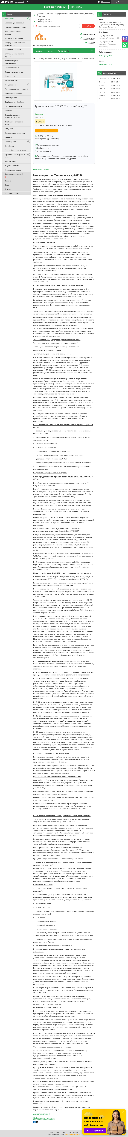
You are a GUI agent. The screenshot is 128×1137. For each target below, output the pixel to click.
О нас (7, 185)
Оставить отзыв (89, 38)
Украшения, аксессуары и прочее (15, 155)
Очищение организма (13, 93)
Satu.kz (75, 1132)
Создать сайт (19, 2)
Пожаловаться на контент (73, 1134)
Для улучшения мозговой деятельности (15, 43)
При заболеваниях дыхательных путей (12, 116)
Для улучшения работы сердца (14, 55)
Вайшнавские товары (13, 170)
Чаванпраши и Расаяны (14, 38)
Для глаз (8, 110)
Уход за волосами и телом (15, 89)
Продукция (9, 18)
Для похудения (11, 98)
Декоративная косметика (15, 133)
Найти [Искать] (88, 26)
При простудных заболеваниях (11, 62)
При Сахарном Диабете (14, 102)
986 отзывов (105, 2)
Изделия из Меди (12, 166)
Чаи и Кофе (9, 146)
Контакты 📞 (63, 51)
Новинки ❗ (9, 181)
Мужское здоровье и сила (15, 27)
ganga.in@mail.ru (105, 64)
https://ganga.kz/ (105, 55)
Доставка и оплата (12, 193)
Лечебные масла (11, 80)
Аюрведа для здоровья (14, 23)
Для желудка (10, 76)
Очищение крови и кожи (14, 72)
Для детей (9, 129)
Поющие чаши (10, 161)
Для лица (58, 58)
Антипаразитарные (12, 67)
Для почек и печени (13, 49)
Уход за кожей (10, 85)
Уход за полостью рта (13, 106)
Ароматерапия (10, 141)
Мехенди (8, 137)
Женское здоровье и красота (13, 32)
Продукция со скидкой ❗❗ (14, 175)
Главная (39, 51)
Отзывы (8, 189)
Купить (46, 130)
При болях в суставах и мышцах (14, 123)
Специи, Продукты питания (15, 150)
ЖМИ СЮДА (76, 7)
